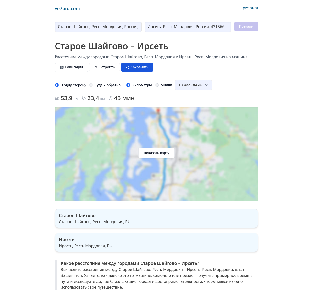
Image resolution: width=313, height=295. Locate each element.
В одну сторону (73, 85)
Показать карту (156, 152)
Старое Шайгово (77, 215)
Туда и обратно (108, 85)
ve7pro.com (67, 8)
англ (254, 8)
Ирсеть (67, 239)
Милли (166, 85)
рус (246, 8)
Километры (142, 85)
